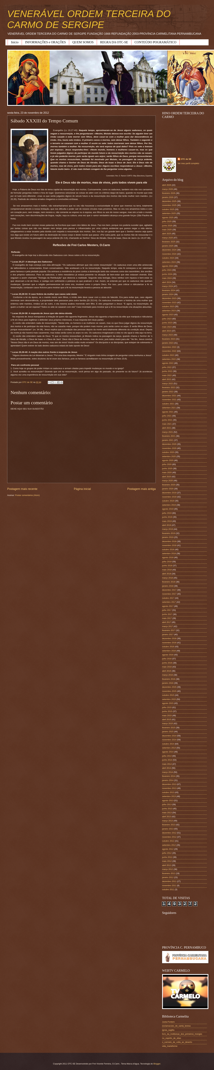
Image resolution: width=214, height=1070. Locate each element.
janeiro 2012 (167, 877)
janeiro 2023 (167, 343)
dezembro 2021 (169, 395)
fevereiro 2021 (168, 436)
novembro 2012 (169, 837)
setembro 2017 (169, 602)
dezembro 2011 (169, 881)
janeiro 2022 (167, 391)
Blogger (156, 1064)
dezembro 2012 (169, 833)
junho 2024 (167, 274)
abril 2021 (166, 428)
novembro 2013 (169, 788)
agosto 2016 (167, 654)
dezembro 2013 (169, 784)
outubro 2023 (168, 306)
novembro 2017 (169, 594)
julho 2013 (167, 804)
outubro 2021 (168, 404)
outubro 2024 (168, 258)
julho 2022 (167, 367)
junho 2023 (167, 322)
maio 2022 (167, 375)
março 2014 (167, 772)
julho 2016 (167, 658)
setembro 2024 (169, 262)
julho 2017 (167, 610)
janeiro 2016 (167, 683)
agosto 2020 (167, 460)
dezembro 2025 (169, 201)
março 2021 (167, 432)
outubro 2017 (168, 598)
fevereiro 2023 (168, 339)
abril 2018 (166, 573)
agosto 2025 (167, 217)
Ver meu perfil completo (188, 163)
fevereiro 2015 (168, 727)
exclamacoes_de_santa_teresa (176, 1026)
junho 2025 (167, 225)
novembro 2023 (169, 302)
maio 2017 (167, 618)
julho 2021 (167, 416)
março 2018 (167, 578)
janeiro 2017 (167, 634)
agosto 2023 (167, 314)
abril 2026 (166, 185)
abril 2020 (166, 476)
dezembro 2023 (169, 298)
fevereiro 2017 (168, 630)
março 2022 (167, 383)
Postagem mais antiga (141, 489)
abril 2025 (166, 233)
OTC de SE (186, 159)
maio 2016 (167, 667)
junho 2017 (167, 614)
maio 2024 (167, 278)
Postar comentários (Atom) (27, 495)
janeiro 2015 (167, 731)
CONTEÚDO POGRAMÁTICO (155, 42)
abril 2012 (166, 865)
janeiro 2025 (167, 246)
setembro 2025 (169, 213)
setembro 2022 (169, 359)
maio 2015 (167, 715)
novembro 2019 (169, 497)
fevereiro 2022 (168, 387)
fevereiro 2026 (168, 193)
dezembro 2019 (169, 492)
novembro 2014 (169, 739)
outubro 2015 (168, 695)
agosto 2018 (167, 557)
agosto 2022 (167, 363)
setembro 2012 (169, 845)
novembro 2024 (169, 254)
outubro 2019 (168, 501)
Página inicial (82, 489)
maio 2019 (167, 521)
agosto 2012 (167, 849)
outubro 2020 (168, 452)
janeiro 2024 (167, 294)
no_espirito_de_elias (171, 1038)
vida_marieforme (169, 1046)
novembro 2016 (169, 642)
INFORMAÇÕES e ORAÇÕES (45, 42)
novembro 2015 (169, 691)
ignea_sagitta (168, 1030)
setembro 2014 (169, 748)
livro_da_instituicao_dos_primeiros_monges (182, 1034)
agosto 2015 (167, 703)
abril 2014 (166, 768)
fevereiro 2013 (168, 824)
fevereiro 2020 (168, 485)
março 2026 (167, 189)
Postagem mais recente (22, 489)
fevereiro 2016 (168, 679)
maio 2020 (167, 472)
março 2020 (167, 480)
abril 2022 (166, 379)
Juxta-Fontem (168, 1022)
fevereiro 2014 (168, 776)
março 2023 (167, 335)
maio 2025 (167, 229)
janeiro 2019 (167, 537)
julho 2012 (167, 853)
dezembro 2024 (169, 250)
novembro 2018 (169, 545)
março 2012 (167, 869)
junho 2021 (167, 420)
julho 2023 (167, 319)
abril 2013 (166, 816)
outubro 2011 (168, 889)
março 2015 (167, 723)
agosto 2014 (167, 752)
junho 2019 (167, 517)
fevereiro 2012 (168, 873)
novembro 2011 (169, 885)
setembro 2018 (169, 553)
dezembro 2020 (169, 444)
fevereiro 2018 (168, 582)
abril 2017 (166, 622)
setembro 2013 (169, 796)
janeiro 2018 (167, 586)
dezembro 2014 (169, 736)
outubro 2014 (168, 744)
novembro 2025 (169, 205)
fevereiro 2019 (168, 533)
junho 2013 (167, 808)
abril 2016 (166, 671)
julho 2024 (167, 270)
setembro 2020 (169, 456)
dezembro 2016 (169, 638)
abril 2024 (166, 282)
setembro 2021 (169, 407)
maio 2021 (167, 424)
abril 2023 (166, 331)
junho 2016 (167, 663)
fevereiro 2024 (168, 290)
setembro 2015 (169, 699)
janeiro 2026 (167, 197)
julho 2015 (167, 707)
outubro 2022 (168, 355)
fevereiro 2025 (168, 241)
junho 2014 (167, 760)
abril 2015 (166, 719)
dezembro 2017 (169, 590)
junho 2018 (167, 565)
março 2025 (167, 238)
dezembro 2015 (169, 687)
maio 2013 (167, 812)
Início (15, 42)
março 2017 (167, 626)
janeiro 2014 (167, 780)
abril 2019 (166, 525)
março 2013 (167, 820)
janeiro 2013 (167, 829)
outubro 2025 (168, 209)
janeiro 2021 (167, 440)
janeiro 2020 (167, 488)
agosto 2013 (167, 800)
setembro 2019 (169, 505)
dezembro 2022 (169, 347)
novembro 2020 (169, 448)
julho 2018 (167, 561)
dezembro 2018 (169, 541)
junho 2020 (167, 468)
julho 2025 (167, 221)
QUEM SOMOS (83, 42)
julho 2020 (167, 464)
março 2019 (167, 529)
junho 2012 (167, 857)
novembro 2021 (169, 399)
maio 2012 (167, 861)
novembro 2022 (169, 351)
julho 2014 (167, 756)
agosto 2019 (167, 509)
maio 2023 (167, 327)
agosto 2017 (167, 606)
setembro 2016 (169, 651)
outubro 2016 (168, 646)
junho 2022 (167, 371)
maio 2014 (167, 764)
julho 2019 (167, 513)
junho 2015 (167, 711)
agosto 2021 (167, 412)
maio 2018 (167, 570)
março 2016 (167, 675)
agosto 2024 (167, 266)
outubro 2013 (168, 792)
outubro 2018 (168, 549)
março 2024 (167, 286)
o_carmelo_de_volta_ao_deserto (177, 1042)
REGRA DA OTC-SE (114, 42)
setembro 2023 (169, 310)
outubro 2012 (168, 841)
